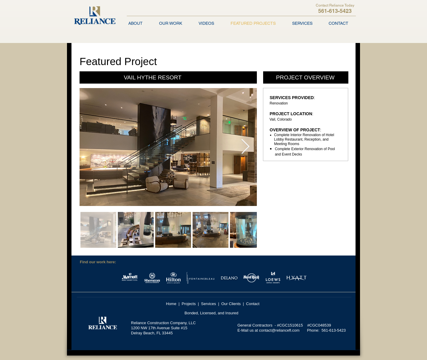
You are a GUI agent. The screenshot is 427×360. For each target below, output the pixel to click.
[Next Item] (245, 147)
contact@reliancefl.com (279, 330)
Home (171, 303)
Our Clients (231, 303)
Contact (253, 303)
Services (208, 303)
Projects (189, 303)
